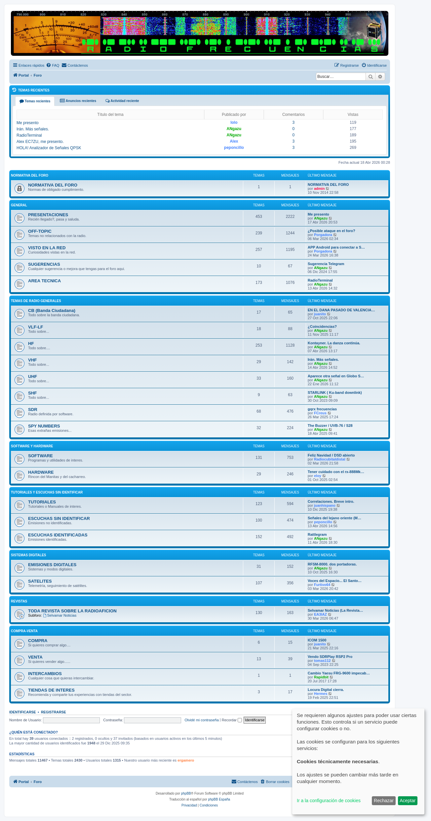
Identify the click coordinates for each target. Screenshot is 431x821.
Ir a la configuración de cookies (329, 800)
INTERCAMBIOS (45, 673)
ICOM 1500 (317, 640)
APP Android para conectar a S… (336, 247)
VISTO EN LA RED (47, 247)
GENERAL (19, 205)
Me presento (28, 122)
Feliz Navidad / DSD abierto (331, 455)
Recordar (232, 720)
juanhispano (324, 505)
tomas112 (322, 661)
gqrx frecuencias (322, 409)
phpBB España (219, 799)
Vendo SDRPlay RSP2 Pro (330, 657)
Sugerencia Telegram (326, 264)
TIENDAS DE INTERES (51, 690)
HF (31, 343)
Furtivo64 (322, 585)
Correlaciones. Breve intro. (331, 501)
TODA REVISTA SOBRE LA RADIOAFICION (72, 610)
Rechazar (384, 800)
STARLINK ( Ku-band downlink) (335, 392)
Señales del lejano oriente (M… (334, 518)
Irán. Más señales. (33, 129)
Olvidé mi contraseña (201, 720)
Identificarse (22, 712)
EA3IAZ (320, 614)
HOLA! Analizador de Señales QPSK (49, 148)
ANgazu (234, 128)
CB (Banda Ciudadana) (51, 310)
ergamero (185, 760)
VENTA (35, 657)
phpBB (186, 793)
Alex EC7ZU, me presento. (40, 141)
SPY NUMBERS (44, 426)
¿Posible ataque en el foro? (331, 231)
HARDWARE (41, 472)
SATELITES (40, 581)
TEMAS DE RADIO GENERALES (36, 301)
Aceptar (407, 800)
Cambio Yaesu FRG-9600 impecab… (339, 673)
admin (319, 188)
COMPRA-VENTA (24, 631)
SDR (32, 409)
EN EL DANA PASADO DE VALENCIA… (341, 310)
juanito (320, 314)
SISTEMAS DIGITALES (28, 555)
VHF (32, 360)
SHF (32, 393)
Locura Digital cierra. (326, 690)
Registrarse (53, 712)
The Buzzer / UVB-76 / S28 (330, 426)
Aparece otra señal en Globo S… (336, 376)
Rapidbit (321, 677)
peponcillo (234, 147)
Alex (234, 141)
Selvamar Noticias (59, 615)
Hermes (320, 694)
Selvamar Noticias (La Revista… (335, 610)
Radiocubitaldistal (329, 459)
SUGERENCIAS (44, 264)
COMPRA (38, 640)
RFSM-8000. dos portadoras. (332, 564)
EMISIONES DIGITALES (52, 564)
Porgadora (323, 235)
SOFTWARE (40, 455)
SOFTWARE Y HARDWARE (32, 446)
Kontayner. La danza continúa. (334, 343)
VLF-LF (35, 327)
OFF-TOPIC (40, 231)
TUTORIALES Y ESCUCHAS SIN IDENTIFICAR (47, 492)
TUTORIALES (42, 501)
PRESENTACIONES (48, 214)
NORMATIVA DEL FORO (29, 175)
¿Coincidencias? (322, 326)
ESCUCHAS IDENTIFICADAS (58, 534)
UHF (32, 376)
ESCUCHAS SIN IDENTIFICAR (59, 518)
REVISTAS (19, 601)
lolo (233, 122)
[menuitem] (52, 65)
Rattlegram (317, 534)
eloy (317, 476)
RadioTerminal (29, 135)
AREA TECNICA (44, 280)
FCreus (320, 413)
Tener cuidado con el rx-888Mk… (336, 472)
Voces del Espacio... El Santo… (335, 581)
